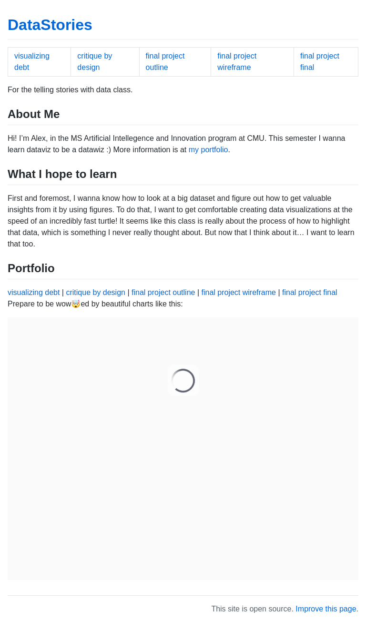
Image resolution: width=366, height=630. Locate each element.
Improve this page (325, 609)
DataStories (50, 24)
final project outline (163, 292)
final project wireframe (238, 292)
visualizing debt (34, 292)
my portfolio (208, 150)
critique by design (95, 292)
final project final (309, 292)
